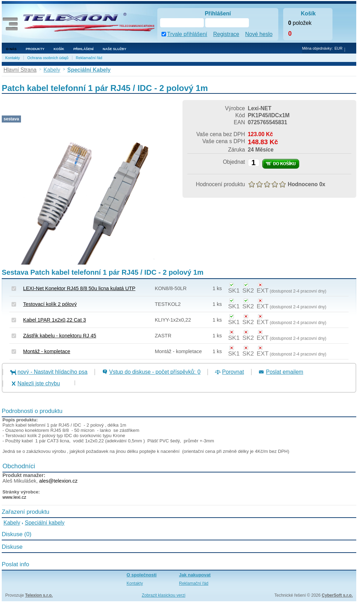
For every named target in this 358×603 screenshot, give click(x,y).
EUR (339, 48)
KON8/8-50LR (171, 288)
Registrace (226, 34)
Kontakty (12, 58)
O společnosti (142, 574)
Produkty (35, 49)
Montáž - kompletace (46, 351)
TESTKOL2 (168, 304)
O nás (11, 49)
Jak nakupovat (194, 574)
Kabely (11, 523)
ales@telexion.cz (58, 481)
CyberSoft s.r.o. (337, 595)
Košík (58, 49)
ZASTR (163, 335)
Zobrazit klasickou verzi (163, 595)
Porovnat (233, 372)
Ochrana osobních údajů (48, 58)
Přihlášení (83, 49)
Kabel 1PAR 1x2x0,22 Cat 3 (54, 320)
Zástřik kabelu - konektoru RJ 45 (59, 335)
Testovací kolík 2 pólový (50, 304)
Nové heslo (258, 34)
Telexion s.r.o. (39, 595)
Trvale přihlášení (187, 34)
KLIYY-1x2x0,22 (173, 320)
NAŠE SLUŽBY (115, 49)
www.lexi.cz (14, 497)
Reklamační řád (89, 58)
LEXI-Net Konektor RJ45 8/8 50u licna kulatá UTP (79, 288)
